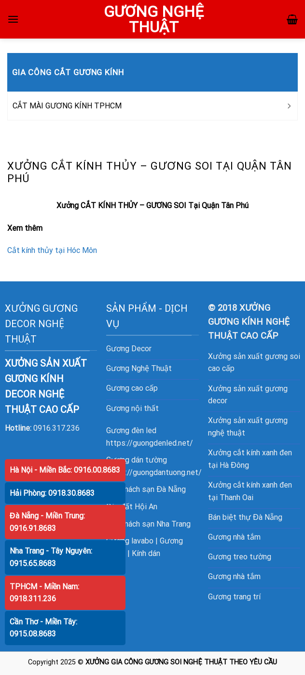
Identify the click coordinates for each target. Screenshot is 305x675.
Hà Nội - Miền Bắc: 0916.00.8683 (65, 470)
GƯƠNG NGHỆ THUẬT (154, 19)
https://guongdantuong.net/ (154, 472)
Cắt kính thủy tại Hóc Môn (52, 250)
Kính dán (146, 553)
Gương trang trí (234, 596)
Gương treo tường (239, 556)
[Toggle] (288, 106)
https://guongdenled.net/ (149, 443)
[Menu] (13, 19)
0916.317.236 (56, 428)
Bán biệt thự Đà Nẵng (245, 517)
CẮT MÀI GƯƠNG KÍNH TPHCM (67, 105)
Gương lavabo (129, 540)
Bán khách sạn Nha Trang (148, 524)
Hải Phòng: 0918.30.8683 (52, 493)
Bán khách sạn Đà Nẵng (146, 489)
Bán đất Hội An (131, 506)
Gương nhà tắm (234, 537)
